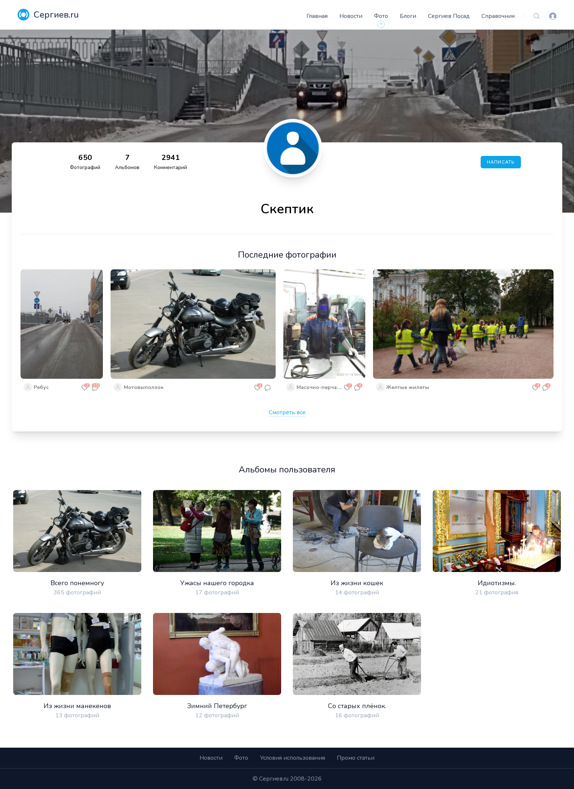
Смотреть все (287, 412)
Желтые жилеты (407, 387)
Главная (317, 16)
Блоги (408, 16)
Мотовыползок (144, 387)
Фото (381, 16)
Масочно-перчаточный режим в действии (319, 387)
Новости (350, 16)
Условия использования (292, 758)
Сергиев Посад (449, 16)
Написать (501, 162)
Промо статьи (355, 758)
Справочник (498, 16)
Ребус (41, 387)
